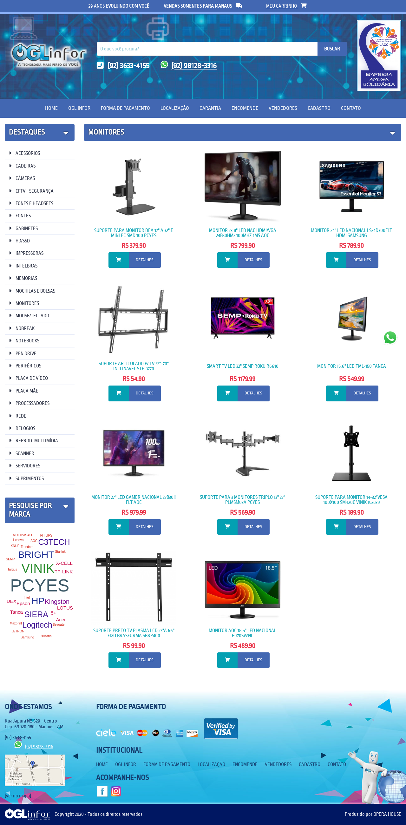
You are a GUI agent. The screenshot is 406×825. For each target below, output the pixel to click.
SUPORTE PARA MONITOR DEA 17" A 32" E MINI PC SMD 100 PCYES (133, 233)
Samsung (27, 637)
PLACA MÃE (23, 390)
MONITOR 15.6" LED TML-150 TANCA (351, 366)
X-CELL (64, 563)
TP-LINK (64, 571)
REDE (17, 416)
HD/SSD (19, 240)
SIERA (36, 614)
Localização (174, 108)
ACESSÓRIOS (24, 153)
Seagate (58, 624)
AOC (33, 541)
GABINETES (23, 228)
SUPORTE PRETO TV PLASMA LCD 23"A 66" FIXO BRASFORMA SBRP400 (133, 633)
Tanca (16, 612)
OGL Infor (79, 108)
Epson (23, 603)
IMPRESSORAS (26, 253)
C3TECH (54, 542)
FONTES (20, 215)
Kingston (57, 601)
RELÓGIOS (22, 428)
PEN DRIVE (22, 353)
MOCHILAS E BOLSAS (32, 291)
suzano (46, 636)
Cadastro (319, 108)
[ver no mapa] (18, 795)
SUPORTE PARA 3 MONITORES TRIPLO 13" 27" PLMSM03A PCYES (242, 500)
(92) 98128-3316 (188, 66)
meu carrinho (286, 6)
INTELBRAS (23, 265)
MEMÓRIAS (23, 278)
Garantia (210, 108)
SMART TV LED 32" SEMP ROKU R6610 (242, 366)
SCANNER (21, 453)
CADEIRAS (22, 165)
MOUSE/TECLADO (29, 315)
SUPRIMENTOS (26, 478)
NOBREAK (22, 328)
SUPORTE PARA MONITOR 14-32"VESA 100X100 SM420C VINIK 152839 (351, 500)
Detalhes (144, 260)
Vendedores (283, 108)
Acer (61, 619)
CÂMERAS (22, 178)
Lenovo (18, 540)
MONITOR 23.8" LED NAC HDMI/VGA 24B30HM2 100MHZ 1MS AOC (242, 233)
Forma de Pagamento (125, 108)
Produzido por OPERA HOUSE (373, 814)
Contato (351, 108)
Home (51, 108)
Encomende (245, 108)
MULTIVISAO (22, 535)
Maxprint (16, 623)
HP (38, 601)
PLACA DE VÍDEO (28, 378)
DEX (11, 601)
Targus (12, 569)
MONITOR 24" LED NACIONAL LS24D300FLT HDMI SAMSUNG (351, 233)
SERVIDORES (24, 465)
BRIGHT (36, 554)
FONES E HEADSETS (31, 203)
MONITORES (24, 303)
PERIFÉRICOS (25, 365)
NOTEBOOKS (24, 340)
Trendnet (27, 547)
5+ (53, 613)
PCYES (39, 585)
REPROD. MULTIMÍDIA (33, 440)
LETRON (17, 631)
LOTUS (65, 607)
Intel (27, 597)
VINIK (37, 568)
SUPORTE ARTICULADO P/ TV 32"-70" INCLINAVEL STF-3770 (134, 366)
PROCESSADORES (29, 403)
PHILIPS (46, 535)
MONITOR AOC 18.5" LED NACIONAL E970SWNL (242, 633)
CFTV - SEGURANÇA (31, 191)
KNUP (15, 546)
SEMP (10, 559)
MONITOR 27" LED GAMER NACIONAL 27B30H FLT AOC (133, 500)
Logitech (37, 624)
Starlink (60, 551)
